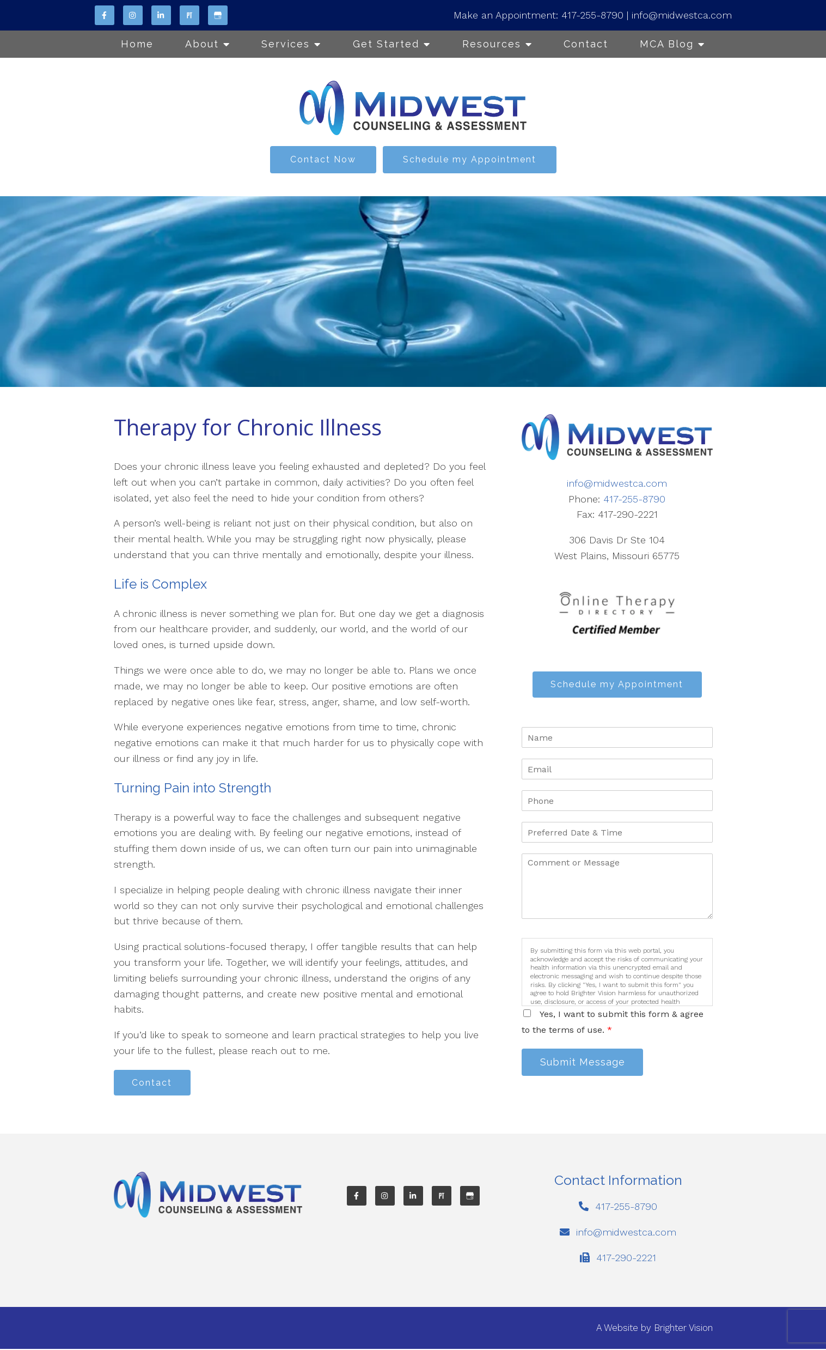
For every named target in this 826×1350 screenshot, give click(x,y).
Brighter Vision (683, 1328)
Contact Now (323, 159)
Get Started (386, 44)
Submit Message (584, 1063)
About (202, 44)
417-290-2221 (626, 1258)
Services (285, 44)
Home (137, 44)
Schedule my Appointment (469, 159)
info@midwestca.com (682, 15)
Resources (491, 44)
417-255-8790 (592, 15)
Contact (586, 44)
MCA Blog (667, 44)
